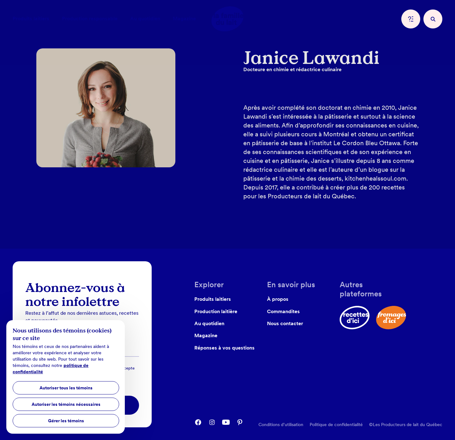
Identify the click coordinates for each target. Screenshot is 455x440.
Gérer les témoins (66, 420)
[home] (227, 18)
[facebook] (198, 422)
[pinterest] (240, 422)
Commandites (283, 311)
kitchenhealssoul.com (375, 178)
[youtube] (226, 422)
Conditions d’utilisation (280, 424)
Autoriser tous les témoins (66, 387)
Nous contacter (285, 323)
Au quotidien (209, 323)
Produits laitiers (212, 299)
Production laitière (215, 311)
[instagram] (212, 422)
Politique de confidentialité (336, 424)
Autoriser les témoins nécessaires (66, 404)
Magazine (205, 335)
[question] (410, 18)
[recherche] (432, 18)
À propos (277, 299)
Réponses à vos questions (224, 348)
